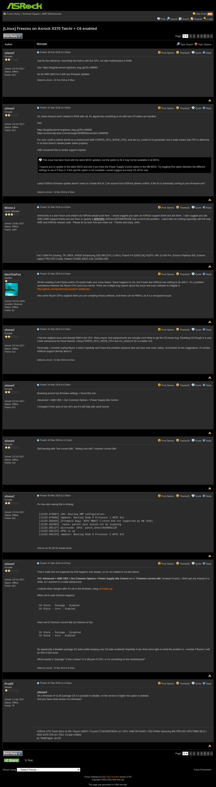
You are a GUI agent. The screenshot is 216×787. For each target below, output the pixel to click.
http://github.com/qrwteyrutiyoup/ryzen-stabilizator (63, 289)
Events (184, 19)
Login (210, 19)
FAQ (163, 19)
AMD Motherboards (51, 14)
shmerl (11, 53)
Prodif (10, 683)
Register (198, 19)
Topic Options (203, 44)
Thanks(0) (183, 53)
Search (173, 19)
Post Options (166, 53)
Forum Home (13, 14)
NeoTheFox (14, 274)
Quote (198, 53)
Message (42, 43)
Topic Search (185, 44)
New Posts (201, 14)
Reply (208, 53)
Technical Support (31, 14)
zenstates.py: (106, 588)
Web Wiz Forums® (110, 777)
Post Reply (12, 36)
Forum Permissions (203, 770)
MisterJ (11, 207)
